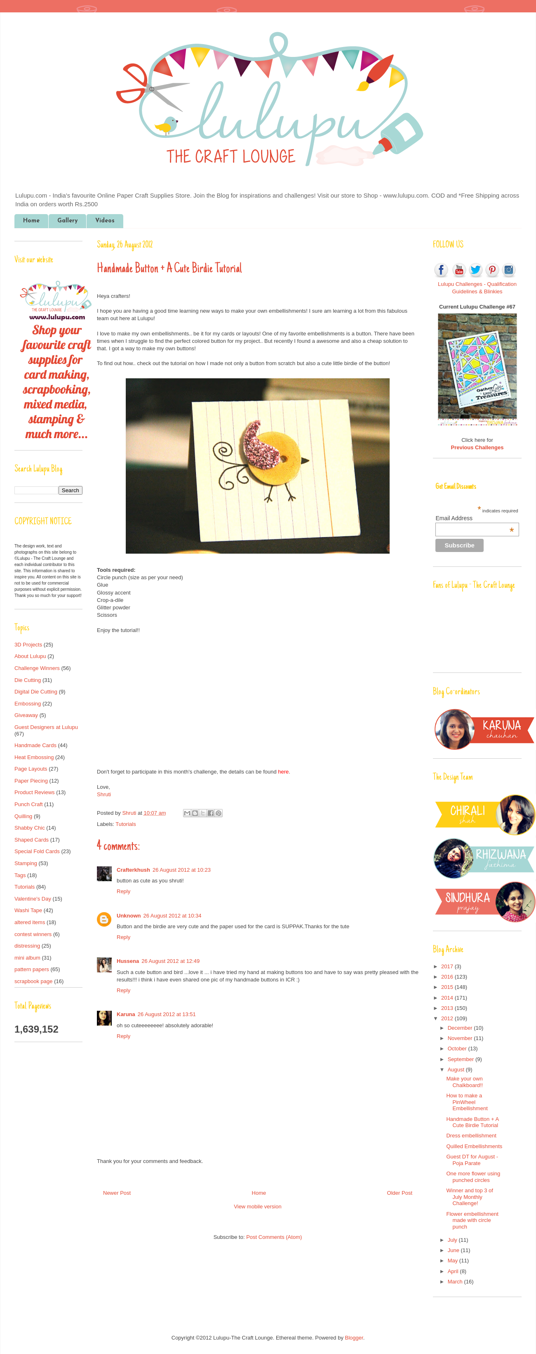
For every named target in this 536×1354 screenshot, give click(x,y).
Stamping (25, 863)
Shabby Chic (29, 828)
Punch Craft (28, 804)
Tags (20, 875)
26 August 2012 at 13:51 (167, 1014)
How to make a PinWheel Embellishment (466, 1101)
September (461, 1059)
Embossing (27, 704)
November (461, 1038)
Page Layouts (30, 769)
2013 (448, 1008)
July (453, 1240)
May (453, 1260)
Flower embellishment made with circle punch (472, 1220)
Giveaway (26, 715)
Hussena (128, 961)
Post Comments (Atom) (274, 1237)
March (456, 1282)
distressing (27, 946)
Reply (123, 891)
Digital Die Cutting (35, 692)
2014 (448, 998)
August (457, 1069)
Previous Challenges (477, 447)
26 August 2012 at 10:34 (172, 916)
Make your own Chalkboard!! (464, 1082)
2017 (448, 966)
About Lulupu (30, 656)
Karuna (126, 1014)
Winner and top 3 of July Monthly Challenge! (469, 1196)
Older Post (399, 1193)
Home (31, 221)
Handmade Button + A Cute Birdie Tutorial (472, 1122)
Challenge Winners (37, 668)
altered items (29, 922)
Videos (105, 221)
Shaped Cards (31, 840)
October (458, 1048)
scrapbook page (33, 981)
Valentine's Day (32, 899)
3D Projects (28, 645)
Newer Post (117, 1193)
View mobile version (257, 1206)
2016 (448, 977)
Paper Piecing (31, 781)
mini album (27, 958)
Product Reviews (34, 792)
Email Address (474, 518)
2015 (448, 987)
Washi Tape (28, 910)
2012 (448, 1018)
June (454, 1250)
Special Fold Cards (37, 851)
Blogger (354, 1338)
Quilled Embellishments (474, 1146)
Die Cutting (27, 680)
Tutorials (125, 824)
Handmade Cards (35, 745)
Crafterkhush (133, 870)
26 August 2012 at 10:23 (182, 870)
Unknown (129, 916)
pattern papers (31, 969)
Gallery (67, 221)
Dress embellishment (471, 1135)
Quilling (23, 816)
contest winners (33, 934)
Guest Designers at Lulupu (46, 727)
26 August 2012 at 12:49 (170, 961)
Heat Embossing (34, 757)
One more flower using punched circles (473, 1176)
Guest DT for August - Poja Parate (472, 1159)
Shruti (104, 794)
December (461, 1028)
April (454, 1271)
